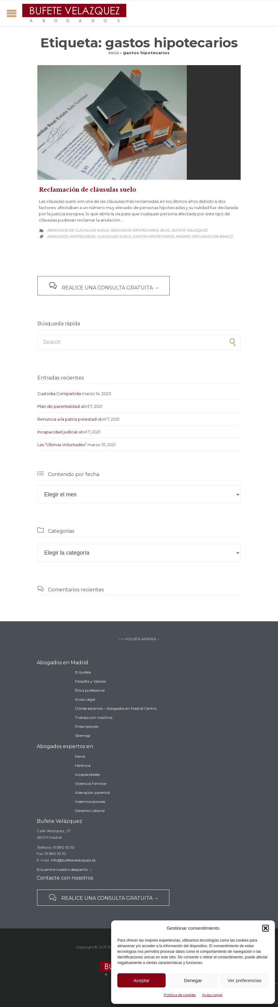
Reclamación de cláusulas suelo (87, 189)
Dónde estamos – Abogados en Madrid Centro (116, 708)
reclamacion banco (212, 236)
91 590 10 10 (63, 847)
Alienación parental (92, 792)
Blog (165, 230)
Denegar (193, 980)
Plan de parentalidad (58, 406)
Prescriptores (86, 726)
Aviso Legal (212, 994)
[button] (265, 928)
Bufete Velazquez (189, 230)
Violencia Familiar (91, 783)
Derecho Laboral (90, 810)
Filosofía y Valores (90, 681)
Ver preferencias (245, 980)
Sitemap (82, 735)
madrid (183, 236)
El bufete (83, 672)
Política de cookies (180, 994)
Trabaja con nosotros (93, 717)
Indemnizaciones (90, 801)
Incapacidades (87, 774)
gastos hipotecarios (153, 236)
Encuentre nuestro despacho (62, 869)
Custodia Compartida (59, 393)
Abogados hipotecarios (134, 230)
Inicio (114, 52)
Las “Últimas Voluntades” (62, 444)
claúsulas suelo (114, 236)
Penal (80, 756)
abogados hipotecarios (71, 236)
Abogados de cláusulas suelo (78, 230)
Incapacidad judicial (57, 431)
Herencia (83, 765)
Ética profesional (90, 690)
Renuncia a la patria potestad (67, 419)
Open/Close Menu (11, 13)
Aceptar (142, 980)
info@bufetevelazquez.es (73, 860)
